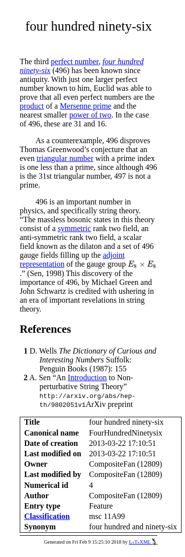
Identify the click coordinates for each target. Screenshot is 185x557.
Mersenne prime (85, 106)
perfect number (75, 61)
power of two (90, 115)
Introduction (87, 377)
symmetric (74, 228)
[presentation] (142, 265)
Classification (47, 516)
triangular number (65, 158)
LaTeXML (143, 542)
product (32, 106)
